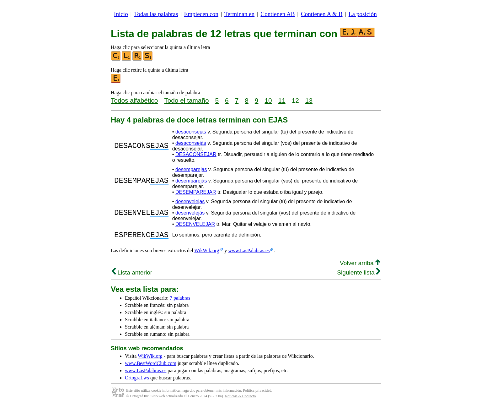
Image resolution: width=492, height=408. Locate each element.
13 (309, 100)
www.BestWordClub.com (150, 365)
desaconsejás (190, 143)
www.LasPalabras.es (249, 252)
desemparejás (191, 180)
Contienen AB (277, 14)
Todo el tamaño (186, 100)
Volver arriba (360, 265)
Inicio (121, 14)
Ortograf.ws (137, 379)
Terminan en (239, 14)
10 (268, 100)
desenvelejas (190, 201)
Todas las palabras (156, 14)
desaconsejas (190, 131)
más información (228, 392)
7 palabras (180, 299)
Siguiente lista (358, 274)
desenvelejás (190, 212)
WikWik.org (206, 252)
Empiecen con (201, 14)
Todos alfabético (134, 100)
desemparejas (191, 169)
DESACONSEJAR (196, 154)
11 (282, 100)
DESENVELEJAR (195, 224)
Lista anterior (132, 274)
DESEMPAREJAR (195, 192)
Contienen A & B (322, 14)
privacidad (263, 392)
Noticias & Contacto (240, 398)
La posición (363, 14)
